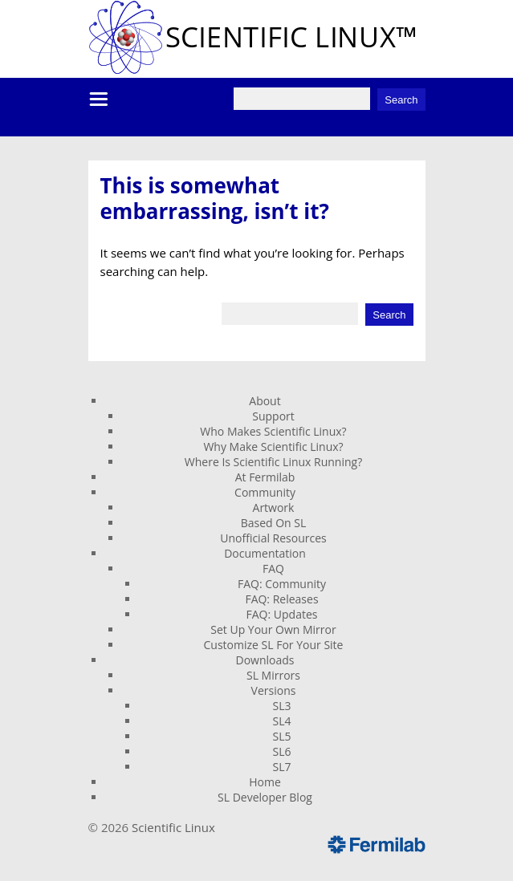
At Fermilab (265, 477)
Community (264, 492)
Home (265, 782)
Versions (273, 690)
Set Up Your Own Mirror (273, 629)
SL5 (282, 736)
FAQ (273, 568)
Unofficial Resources (273, 538)
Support (273, 416)
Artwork (274, 507)
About (264, 400)
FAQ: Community (282, 583)
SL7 (282, 766)
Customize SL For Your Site (274, 644)
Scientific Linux (173, 827)
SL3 (282, 705)
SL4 (282, 721)
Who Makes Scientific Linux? (273, 431)
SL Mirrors (273, 675)
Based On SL (274, 522)
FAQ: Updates (282, 614)
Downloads (265, 660)
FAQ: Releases (281, 599)
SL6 (282, 751)
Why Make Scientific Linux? (273, 446)
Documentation (265, 553)
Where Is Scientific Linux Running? (273, 461)
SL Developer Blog (265, 797)
